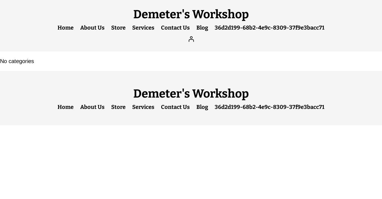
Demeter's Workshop (191, 14)
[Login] (191, 39)
